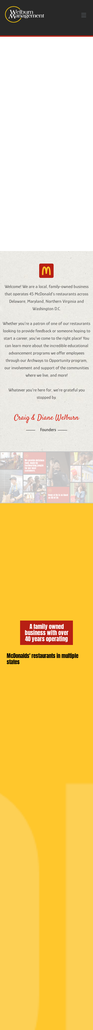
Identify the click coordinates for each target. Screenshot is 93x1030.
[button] (84, 15)
